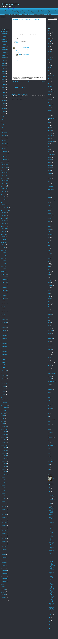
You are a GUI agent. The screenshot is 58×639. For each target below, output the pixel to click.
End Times (49, 170)
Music (49, 291)
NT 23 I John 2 (3, 247)
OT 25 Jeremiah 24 (4, 575)
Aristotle (49, 46)
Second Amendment (51, 381)
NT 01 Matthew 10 (4, 41)
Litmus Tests (50, 271)
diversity (49, 469)
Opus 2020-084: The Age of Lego (51, 593)
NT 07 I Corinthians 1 (4, 151)
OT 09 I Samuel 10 (4, 373)
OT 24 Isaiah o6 (3, 568)
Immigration (49, 231)
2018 (50, 618)
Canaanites (49, 84)
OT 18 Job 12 (3, 418)
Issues (49, 242)
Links (48, 269)
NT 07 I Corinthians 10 (4, 153)
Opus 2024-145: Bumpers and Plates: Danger (19, 94)
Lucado (49, 274)
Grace (49, 205)
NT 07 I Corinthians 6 (4, 162)
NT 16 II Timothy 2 (4, 218)
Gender (49, 199)
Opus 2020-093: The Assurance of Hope (51, 556)
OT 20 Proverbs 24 (4, 535)
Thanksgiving (50, 432)
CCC (48, 76)
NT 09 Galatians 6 (4, 188)
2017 (50, 620)
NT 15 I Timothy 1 (3, 212)
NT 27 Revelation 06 (4, 258)
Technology (49, 424)
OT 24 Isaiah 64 (3, 567)
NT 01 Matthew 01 (4, 31)
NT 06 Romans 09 (4, 143)
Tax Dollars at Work (51, 419)
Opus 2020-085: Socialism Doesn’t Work (51, 590)
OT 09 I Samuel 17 (4, 378)
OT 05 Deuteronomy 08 (4, 341)
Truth (48, 440)
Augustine (49, 51)
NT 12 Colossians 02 (4, 202)
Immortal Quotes (50, 232)
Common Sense (50, 108)
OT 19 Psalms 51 (3, 488)
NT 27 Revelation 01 (4, 250)
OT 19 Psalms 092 (4, 456)
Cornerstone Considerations (52, 118)
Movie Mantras (50, 288)
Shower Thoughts (50, 389)
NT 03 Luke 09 (3, 79)
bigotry (49, 467)
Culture (49, 125)
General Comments (51, 200)
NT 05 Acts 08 (3, 122)
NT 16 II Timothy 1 (4, 217)
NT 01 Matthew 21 (4, 49)
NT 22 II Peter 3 (3, 244)
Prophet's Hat (50, 352)
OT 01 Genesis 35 (4, 295)
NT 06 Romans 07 (4, 140)
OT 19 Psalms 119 (4, 466)
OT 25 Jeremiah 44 (4, 581)
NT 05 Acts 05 (3, 121)
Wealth (49, 451)
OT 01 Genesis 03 (4, 276)
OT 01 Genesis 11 (4, 284)
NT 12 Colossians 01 (4, 201)
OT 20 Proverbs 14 (4, 520)
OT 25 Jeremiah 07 (4, 570)
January (51, 615)
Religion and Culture (51, 363)
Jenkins (49, 247)
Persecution (49, 328)
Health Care (17, 42)
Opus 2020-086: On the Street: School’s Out (51, 587)
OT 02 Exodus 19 (3, 308)
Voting (49, 448)
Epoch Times (50, 173)
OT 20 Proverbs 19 (4, 527)
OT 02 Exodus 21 (3, 311)
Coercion (49, 107)
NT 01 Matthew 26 (4, 55)
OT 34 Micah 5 (3, 592)
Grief (48, 208)
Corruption (49, 120)
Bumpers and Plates (51, 75)
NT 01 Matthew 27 (4, 57)
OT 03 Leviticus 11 (4, 317)
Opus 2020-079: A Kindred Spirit (51, 610)
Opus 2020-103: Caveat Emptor (51, 515)
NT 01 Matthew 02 (4, 33)
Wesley (49, 453)
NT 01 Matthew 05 (4, 36)
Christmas (49, 99)
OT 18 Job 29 (3, 421)
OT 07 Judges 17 (3, 367)
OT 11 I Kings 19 (3, 394)
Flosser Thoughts (50, 189)
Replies (18, 52)
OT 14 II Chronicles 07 (4, 407)
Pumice (20, 54)
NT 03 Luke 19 (3, 89)
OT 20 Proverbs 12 (4, 517)
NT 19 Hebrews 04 (4, 226)
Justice (49, 248)
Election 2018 (50, 159)
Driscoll (49, 146)
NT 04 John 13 (3, 103)
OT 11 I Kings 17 (3, 391)
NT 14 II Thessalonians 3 (5, 210)
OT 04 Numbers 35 (4, 332)
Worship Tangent (50, 461)
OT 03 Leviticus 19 (4, 322)
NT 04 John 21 (3, 114)
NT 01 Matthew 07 (4, 39)
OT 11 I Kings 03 (3, 386)
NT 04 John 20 (3, 113)
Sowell (49, 397)
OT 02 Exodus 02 (3, 300)
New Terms (49, 299)
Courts (49, 122)
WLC (48, 450)
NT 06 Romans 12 (4, 148)
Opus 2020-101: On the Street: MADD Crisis (52, 523)
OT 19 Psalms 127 (4, 469)
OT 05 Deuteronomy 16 (4, 346)
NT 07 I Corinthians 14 (4, 159)
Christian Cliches (50, 97)
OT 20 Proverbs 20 (4, 528)
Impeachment (50, 234)
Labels (49, 258)
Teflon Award (50, 426)
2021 (50, 492)
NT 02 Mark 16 (3, 71)
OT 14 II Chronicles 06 (4, 405)
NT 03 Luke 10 (3, 81)
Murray (49, 290)
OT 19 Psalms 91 (3, 498)
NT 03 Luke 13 (3, 84)
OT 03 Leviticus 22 (4, 324)
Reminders (49, 365)
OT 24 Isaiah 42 (3, 562)
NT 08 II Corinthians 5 (4, 178)
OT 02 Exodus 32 (3, 314)
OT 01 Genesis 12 (4, 285)
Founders (49, 191)
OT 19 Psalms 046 (4, 448)
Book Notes (49, 67)
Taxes (49, 421)
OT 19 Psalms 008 (4, 428)
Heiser (49, 216)
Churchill (49, 102)
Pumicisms (49, 357)
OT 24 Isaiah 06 (3, 552)
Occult (49, 306)
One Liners (49, 315)
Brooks (49, 73)
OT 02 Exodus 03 (3, 301)
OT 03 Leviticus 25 (4, 327)
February (51, 614)
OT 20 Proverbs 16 (4, 522)
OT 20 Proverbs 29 (4, 543)
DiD (48, 136)
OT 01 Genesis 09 (4, 282)
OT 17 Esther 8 (3, 412)
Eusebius (49, 176)
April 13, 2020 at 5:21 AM (26, 54)
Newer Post (15, 81)
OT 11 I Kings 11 (3, 388)
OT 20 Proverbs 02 (4, 504)
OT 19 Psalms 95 (3, 501)
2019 (50, 617)
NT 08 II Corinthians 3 (4, 175)
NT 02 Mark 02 (3, 60)
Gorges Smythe (18, 47)
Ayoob (49, 54)
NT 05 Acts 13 (3, 124)
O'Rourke (49, 304)
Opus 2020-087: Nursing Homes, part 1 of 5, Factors (51, 583)
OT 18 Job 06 (3, 415)
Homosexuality (50, 223)
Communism (50, 110)
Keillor (49, 250)
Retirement (49, 368)
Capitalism (49, 89)
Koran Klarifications (51, 255)
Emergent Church (50, 168)
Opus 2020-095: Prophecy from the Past (51, 548)
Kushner (49, 256)
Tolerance (49, 435)
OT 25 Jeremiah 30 (4, 578)
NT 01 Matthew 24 (4, 52)
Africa (48, 35)
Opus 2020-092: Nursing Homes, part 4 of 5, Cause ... (51, 561)
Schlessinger (50, 376)
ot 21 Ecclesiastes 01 (4, 600)
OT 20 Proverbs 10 (4, 514)
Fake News (49, 183)
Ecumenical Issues (51, 154)
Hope (48, 224)
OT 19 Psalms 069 (4, 450)
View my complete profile (54, 479)
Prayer (49, 346)
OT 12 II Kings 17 (3, 397)
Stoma (49, 410)
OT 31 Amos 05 (3, 589)
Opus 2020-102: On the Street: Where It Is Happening (52, 519)
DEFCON (49, 127)
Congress (49, 113)
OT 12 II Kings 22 (3, 399)
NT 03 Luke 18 (3, 87)
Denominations (50, 135)
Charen (49, 94)
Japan (49, 245)
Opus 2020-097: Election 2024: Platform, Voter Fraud (51, 539)
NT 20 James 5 (3, 237)
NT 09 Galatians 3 (4, 183)
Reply (17, 50)
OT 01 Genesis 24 (4, 290)
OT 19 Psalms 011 (4, 429)
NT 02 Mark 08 (3, 65)
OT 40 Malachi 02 (3, 597)
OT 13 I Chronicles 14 (4, 404)
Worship (49, 459)
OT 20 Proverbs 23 (4, 533)
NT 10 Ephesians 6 (4, 194)
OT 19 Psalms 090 (4, 453)
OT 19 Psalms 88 (3, 496)
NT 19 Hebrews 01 (4, 223)
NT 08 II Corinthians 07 (4, 170)
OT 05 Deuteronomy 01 (4, 333)
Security (49, 384)
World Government (51, 458)
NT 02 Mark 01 (3, 58)
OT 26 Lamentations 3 (4, 583)
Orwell (49, 317)
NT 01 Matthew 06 (4, 38)
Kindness (49, 253)
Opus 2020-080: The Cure (51, 608)
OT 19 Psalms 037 (4, 442)
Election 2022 (50, 162)
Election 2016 (50, 157)
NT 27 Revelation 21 (4, 268)
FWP (48, 181)
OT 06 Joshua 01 (3, 359)
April (50, 506)
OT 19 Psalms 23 (3, 480)
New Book (49, 296)
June (50, 503)
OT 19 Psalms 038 (4, 444)
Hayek (49, 210)
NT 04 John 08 (3, 100)
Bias (48, 60)
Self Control (49, 386)
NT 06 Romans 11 (4, 146)
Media (49, 279)
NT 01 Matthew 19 (4, 47)
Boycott (49, 70)
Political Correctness (51, 339)
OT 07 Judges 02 (3, 364)
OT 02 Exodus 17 (3, 306)
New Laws (49, 298)
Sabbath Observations (51, 373)
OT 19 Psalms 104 (4, 461)
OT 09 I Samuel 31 (4, 381)
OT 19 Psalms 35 (3, 485)
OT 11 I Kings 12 (3, 389)
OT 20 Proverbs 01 (4, 503)
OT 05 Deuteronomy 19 (4, 348)
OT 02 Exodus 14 (3, 303)
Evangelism (49, 178)
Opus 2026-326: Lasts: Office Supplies (19, 87)
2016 (50, 621)
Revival (49, 370)
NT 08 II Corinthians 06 (4, 169)
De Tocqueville (50, 130)
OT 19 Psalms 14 (3, 477)
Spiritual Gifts (50, 403)
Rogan (49, 371)
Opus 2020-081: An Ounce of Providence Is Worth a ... (52, 604)
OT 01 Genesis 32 (4, 293)
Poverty (49, 344)
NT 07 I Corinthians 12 (4, 156)
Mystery (49, 293)
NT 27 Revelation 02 (4, 252)
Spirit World (49, 402)
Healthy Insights (50, 215)
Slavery (49, 392)
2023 (50, 490)
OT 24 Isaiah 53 (3, 565)
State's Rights (50, 408)
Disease (49, 143)
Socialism (49, 394)
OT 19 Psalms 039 (4, 445)
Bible (48, 62)
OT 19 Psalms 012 (4, 431)
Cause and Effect (50, 91)
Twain (49, 442)
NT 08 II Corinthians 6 (4, 180)
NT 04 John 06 (3, 98)
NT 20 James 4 (3, 236)
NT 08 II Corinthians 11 (4, 172)
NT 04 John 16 (3, 108)
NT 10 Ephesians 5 (4, 193)
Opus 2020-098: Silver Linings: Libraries (51, 535)
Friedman (49, 194)
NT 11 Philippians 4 (4, 199)
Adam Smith (50, 32)
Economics (49, 152)
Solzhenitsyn (50, 395)
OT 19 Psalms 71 (3, 490)
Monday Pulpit (50, 285)
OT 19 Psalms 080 (4, 452)
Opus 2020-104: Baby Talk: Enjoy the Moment (51, 512)
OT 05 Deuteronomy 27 (4, 351)
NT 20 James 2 (3, 234)
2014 (50, 624)
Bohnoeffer (49, 65)
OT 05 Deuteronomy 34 (4, 357)
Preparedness (50, 347)
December (51, 495)
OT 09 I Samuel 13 (4, 375)
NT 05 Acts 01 (3, 116)
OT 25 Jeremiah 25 (4, 576)
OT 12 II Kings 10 (3, 396)
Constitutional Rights (51, 116)
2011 (50, 628)
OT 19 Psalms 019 (4, 436)
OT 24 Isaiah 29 (3, 559)
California (49, 81)
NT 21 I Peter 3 (3, 242)
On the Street (50, 314)
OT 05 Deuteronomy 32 (4, 354)
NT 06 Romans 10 (4, 145)
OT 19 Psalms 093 (4, 458)
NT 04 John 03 (3, 95)
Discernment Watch (51, 141)
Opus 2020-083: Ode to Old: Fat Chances (51, 596)
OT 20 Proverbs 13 (4, 519)
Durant (49, 149)
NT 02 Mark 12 (3, 68)
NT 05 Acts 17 (3, 129)
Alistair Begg (50, 40)
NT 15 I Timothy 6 (3, 215)
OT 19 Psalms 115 (4, 464)
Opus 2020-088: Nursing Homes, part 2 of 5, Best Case (51, 578)
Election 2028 (50, 167)
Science (49, 379)
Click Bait (49, 105)
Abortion (49, 30)
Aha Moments (50, 38)
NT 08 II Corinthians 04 (4, 167)
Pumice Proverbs (50, 355)
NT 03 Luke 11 (3, 82)
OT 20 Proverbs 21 (4, 530)
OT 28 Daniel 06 (3, 586)
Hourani (49, 226)
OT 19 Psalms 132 (4, 471)
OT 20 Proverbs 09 (4, 512)
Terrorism (49, 427)
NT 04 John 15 (3, 106)
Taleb (48, 418)
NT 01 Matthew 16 (4, 44)
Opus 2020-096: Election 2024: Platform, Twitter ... (51, 544)
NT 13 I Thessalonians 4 (5, 207)
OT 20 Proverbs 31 (4, 546)
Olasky (49, 309)
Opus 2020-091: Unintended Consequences (52, 565)
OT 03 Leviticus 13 (4, 319)
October (51, 498)
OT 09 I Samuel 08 (4, 372)
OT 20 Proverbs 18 (4, 525)
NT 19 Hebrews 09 (4, 228)
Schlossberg (50, 378)
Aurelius (49, 52)
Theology (49, 434)
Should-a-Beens (50, 387)
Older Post (43, 81)
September (51, 499)
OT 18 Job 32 (3, 423)
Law (48, 261)
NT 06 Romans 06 (4, 138)
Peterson (49, 331)
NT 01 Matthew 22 (4, 50)
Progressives (50, 349)
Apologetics (49, 43)
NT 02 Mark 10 (3, 66)
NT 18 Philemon (3, 221)
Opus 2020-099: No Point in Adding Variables (51, 531)
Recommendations (51, 362)
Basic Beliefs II (50, 59)
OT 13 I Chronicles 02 (4, 402)
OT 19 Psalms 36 (3, 487)
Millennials (49, 282)
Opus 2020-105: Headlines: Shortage (51, 508)
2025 (50, 487)
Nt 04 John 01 (3, 271)
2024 (50, 488)
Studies (49, 411)
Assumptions (50, 48)
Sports (49, 405)
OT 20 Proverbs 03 (4, 506)
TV (48, 416)
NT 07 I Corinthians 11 (4, 154)
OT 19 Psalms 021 (4, 437)
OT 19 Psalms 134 (4, 472)
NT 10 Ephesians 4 (4, 191)
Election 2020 (50, 160)
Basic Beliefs (50, 57)
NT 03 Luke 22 (3, 92)
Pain (48, 323)
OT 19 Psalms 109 (4, 463)
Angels (49, 41)
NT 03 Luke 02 (3, 74)
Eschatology (50, 175)
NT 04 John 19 (3, 111)
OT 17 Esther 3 (3, 410)
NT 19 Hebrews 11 (4, 231)
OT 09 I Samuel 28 (4, 380)
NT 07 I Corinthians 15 (4, 161)
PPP (48, 320)
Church (49, 100)
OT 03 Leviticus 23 (4, 325)
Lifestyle (49, 266)
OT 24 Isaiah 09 (3, 557)
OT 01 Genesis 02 (4, 274)
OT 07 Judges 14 (3, 365)
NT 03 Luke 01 (3, 73)
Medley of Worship (10, 4)
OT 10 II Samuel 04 (4, 383)
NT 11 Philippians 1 (4, 196)
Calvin (49, 83)
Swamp (49, 413)
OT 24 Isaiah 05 (3, 551)
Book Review (50, 68)
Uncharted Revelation (51, 445)
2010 (50, 629)
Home (29, 81)
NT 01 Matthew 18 (4, 46)
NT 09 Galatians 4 (4, 185)
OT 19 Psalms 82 (3, 495)
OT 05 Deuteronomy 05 (4, 338)
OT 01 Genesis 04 (4, 277)
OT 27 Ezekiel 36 (3, 584)
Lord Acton (49, 272)
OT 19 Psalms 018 (4, 434)
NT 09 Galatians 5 (4, 186)
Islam (48, 239)
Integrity (49, 237)
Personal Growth (50, 330)
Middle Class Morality (51, 280)
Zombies (49, 466)
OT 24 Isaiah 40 (3, 560)
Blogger (35, 636)
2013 (50, 625)
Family (49, 184)
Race (48, 360)
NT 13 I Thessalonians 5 (5, 209)
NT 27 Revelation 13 (4, 263)
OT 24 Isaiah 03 (3, 549)
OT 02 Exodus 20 (3, 309)
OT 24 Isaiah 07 (3, 554)
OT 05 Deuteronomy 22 (4, 349)
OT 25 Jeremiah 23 (4, 573)
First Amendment (50, 186)
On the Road (50, 312)
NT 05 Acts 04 (3, 119)
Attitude (49, 49)
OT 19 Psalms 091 (4, 455)
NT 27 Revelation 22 (4, 269)
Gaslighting (49, 197)
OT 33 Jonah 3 (3, 591)
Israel (48, 240)
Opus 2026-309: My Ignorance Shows (18, 97)
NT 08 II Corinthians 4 (4, 177)
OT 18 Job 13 (3, 420)
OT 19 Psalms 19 (3, 479)
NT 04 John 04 (3, 97)
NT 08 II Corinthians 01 (4, 164)
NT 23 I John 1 (3, 245)
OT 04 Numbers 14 (4, 330)
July (50, 502)
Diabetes (49, 138)
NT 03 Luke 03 (3, 76)
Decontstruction (50, 133)
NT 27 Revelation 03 (4, 253)
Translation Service (51, 437)
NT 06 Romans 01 (4, 132)
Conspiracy (49, 115)
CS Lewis (49, 78)
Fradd (49, 192)
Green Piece (50, 207)
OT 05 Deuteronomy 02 (4, 335)
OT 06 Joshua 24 (3, 362)
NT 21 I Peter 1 (3, 239)
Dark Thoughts (50, 128)
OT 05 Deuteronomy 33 (4, 356)
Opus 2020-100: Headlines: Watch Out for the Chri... (52, 527)
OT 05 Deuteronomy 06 (4, 340)
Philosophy (49, 333)
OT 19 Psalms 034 (4, 439)
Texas (49, 429)
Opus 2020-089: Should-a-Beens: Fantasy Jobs (51, 573)
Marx (48, 277)
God (48, 202)
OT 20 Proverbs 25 (4, 536)
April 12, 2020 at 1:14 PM (25, 47)
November (51, 496)
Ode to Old (49, 307)
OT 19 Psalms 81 (3, 493)
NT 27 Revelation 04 (4, 255)
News (48, 301)
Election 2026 (50, 165)
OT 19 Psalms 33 (3, 482)
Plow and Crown (50, 338)
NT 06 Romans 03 (4, 135)
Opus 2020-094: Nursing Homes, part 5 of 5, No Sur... (51, 552)
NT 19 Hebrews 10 (4, 229)
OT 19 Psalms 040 (4, 447)
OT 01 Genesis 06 (4, 279)
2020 (50, 494)
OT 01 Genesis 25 (4, 292)
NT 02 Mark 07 (3, 63)
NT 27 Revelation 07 (4, 260)
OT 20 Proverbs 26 (4, 538)
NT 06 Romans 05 (4, 137)
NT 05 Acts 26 (3, 130)
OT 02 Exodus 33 (3, 316)
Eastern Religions (50, 151)
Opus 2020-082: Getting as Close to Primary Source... (51, 600)
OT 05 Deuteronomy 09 (4, 343)
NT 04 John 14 (3, 105)
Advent (49, 33)
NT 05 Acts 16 (3, 127)
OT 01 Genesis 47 (4, 298)
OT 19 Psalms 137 (4, 474)
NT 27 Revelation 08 (4, 261)
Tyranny (49, 443)
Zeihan (49, 464)
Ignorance (49, 229)
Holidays (49, 221)
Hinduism (49, 218)
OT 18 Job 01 (3, 413)
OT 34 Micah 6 (3, 594)
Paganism (49, 322)
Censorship (49, 92)
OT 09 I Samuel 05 (4, 370)
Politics (49, 341)
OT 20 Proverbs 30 (4, 544)
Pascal (49, 325)
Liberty (49, 264)
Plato (48, 336)
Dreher (49, 144)
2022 (50, 491)
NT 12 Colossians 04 (4, 204)
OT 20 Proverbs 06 (4, 509)
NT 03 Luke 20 (3, 90)
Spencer (49, 400)
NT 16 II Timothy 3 (4, 220)
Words (49, 456)
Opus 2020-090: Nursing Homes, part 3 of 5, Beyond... (51, 569)
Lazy (48, 263)
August (51, 500)
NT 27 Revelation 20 (4, 266)
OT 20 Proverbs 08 (4, 511)
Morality (49, 287)
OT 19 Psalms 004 (4, 426)
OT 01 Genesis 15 (4, 287)
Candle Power (50, 86)
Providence (49, 354)
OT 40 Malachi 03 (3, 599)
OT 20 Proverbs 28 (4, 541)
